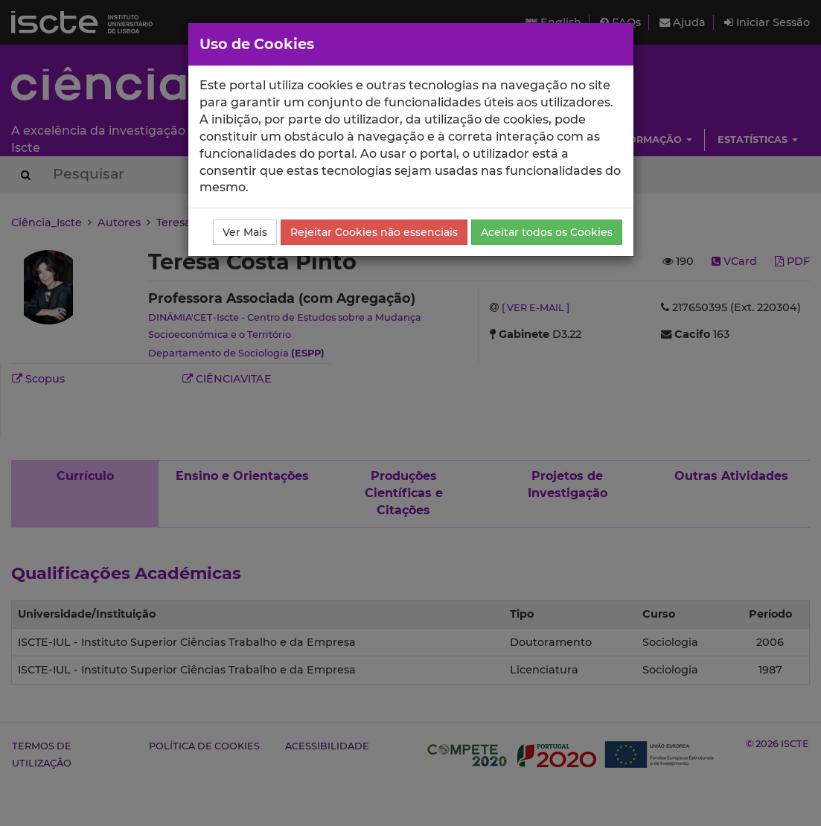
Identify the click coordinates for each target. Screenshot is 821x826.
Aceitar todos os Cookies (547, 232)
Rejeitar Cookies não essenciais (374, 232)
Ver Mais (245, 232)
